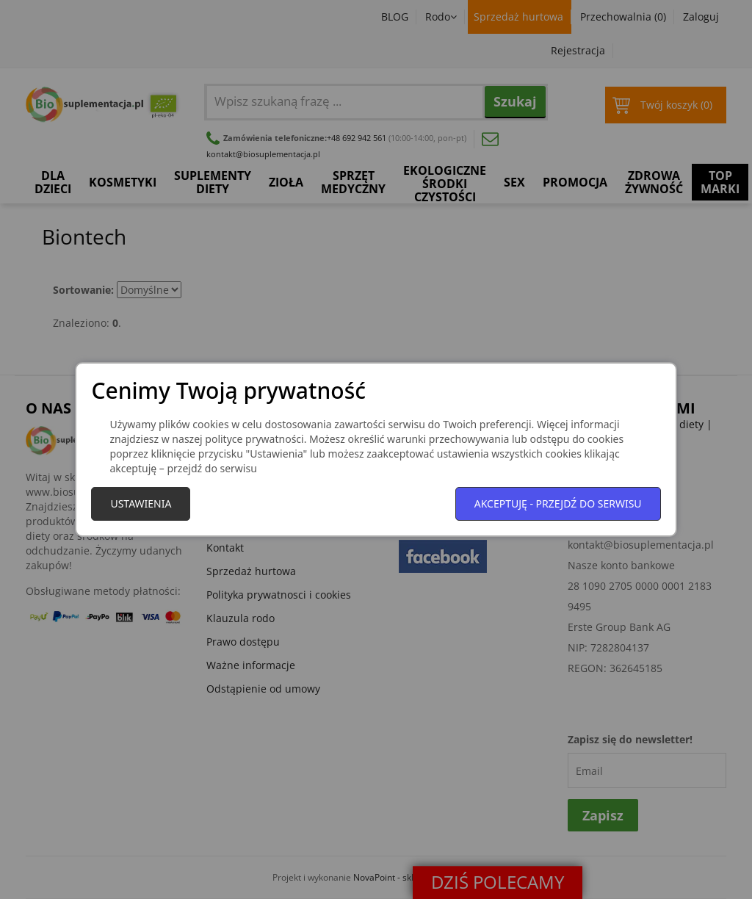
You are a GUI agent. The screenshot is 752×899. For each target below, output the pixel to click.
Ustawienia (140, 503)
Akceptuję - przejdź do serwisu (558, 503)
